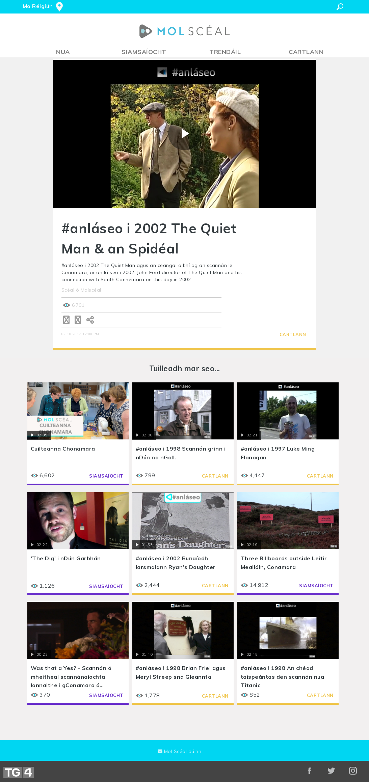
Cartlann (306, 52)
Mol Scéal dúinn (180, 751)
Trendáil (225, 52)
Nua (63, 52)
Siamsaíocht (144, 52)
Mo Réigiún (38, 6)
